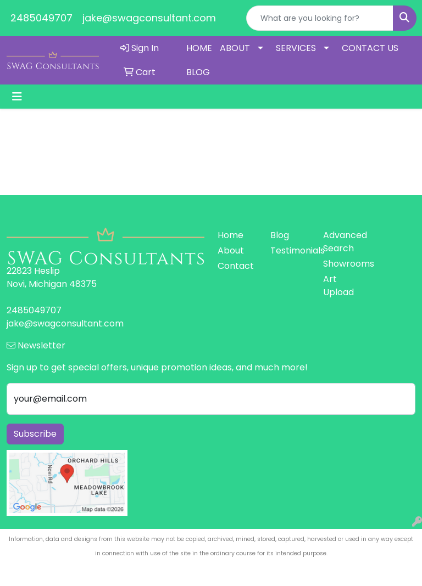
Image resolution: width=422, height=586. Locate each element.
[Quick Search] (319, 18)
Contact (236, 266)
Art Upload (338, 285)
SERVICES (296, 48)
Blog (279, 235)
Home (230, 235)
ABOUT (235, 48)
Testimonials (290, 250)
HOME (199, 48)
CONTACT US (370, 48)
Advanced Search (343, 242)
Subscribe (35, 433)
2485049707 (41, 18)
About (231, 250)
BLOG (198, 72)
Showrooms (343, 263)
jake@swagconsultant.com (149, 18)
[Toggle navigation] (17, 96)
